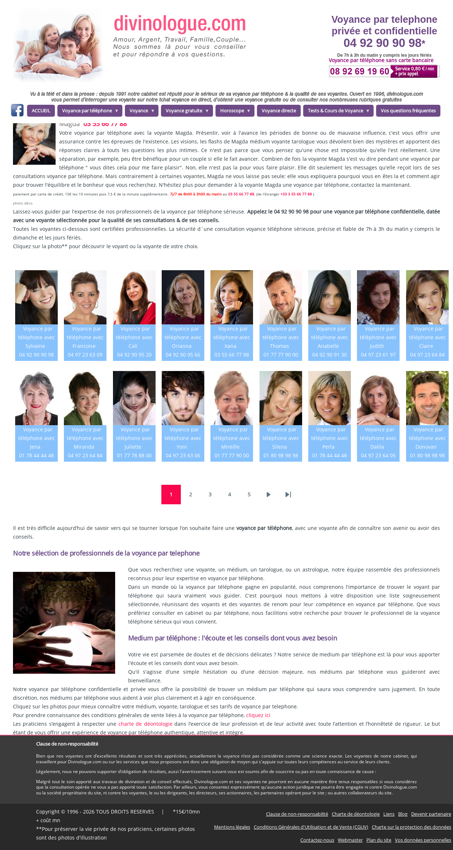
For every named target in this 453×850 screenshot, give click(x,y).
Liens (389, 814)
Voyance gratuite (185, 112)
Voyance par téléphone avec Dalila (378, 438)
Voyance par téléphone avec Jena (36, 438)
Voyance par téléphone (88, 112)
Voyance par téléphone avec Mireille (231, 438)
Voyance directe (279, 110)
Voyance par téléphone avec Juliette (134, 438)
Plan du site (378, 840)
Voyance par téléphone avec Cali (134, 337)
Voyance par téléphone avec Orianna (183, 337)
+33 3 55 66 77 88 (296, 194)
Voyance (140, 112)
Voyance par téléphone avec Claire (427, 337)
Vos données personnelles (423, 840)
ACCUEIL (41, 110)
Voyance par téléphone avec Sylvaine (36, 337)
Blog (403, 814)
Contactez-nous (317, 840)
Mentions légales (232, 827)
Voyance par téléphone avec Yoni (183, 438)
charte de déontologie (145, 723)
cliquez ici (258, 715)
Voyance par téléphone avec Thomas (280, 337)
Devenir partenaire (431, 814)
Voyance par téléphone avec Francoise (85, 337)
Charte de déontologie (356, 814)
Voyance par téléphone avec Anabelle (329, 337)
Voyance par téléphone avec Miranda (85, 438)
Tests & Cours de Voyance (336, 112)
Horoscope (233, 112)
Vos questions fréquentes (408, 110)
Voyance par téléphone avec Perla (329, 438)
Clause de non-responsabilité (297, 814)
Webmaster (350, 840)
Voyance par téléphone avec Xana (231, 337)
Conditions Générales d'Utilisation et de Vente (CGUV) (311, 827)
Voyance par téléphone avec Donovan (427, 438)
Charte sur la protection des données (411, 827)
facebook (17, 111)
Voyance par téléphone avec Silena (280, 438)
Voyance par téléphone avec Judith (378, 337)
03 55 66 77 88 (105, 123)
